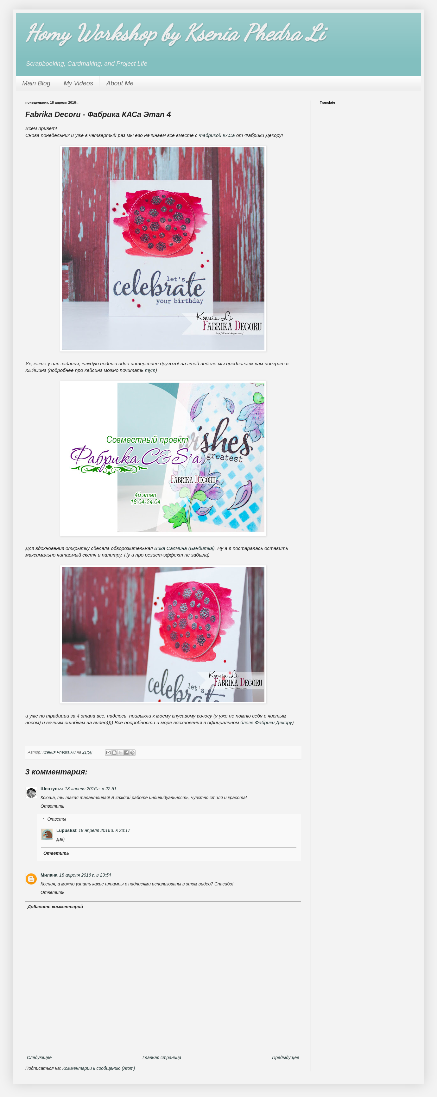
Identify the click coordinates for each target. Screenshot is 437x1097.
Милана (49, 875)
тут (150, 370)
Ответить (53, 806)
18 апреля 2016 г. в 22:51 (91, 788)
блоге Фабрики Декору (266, 722)
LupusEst (66, 830)
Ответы (56, 819)
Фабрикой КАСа (217, 135)
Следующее (39, 1057)
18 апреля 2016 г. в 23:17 (104, 830)
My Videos (78, 83)
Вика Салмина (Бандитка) (184, 548)
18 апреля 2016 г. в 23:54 (85, 875)
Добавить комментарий (55, 906)
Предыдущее (285, 1057)
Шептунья (52, 788)
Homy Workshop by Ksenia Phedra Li (174, 33)
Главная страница (161, 1057)
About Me (120, 83)
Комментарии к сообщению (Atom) (98, 1068)
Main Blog (36, 83)
